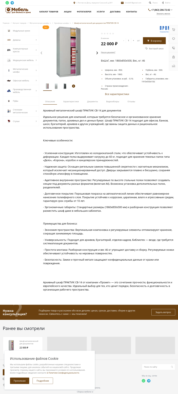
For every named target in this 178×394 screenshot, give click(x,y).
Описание (50, 101)
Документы (92, 101)
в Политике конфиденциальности (63, 372)
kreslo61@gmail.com (133, 3)
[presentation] (41, 52)
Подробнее (43, 380)
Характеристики (71, 101)
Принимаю (20, 380)
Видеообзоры (112, 101)
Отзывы (131, 101)
